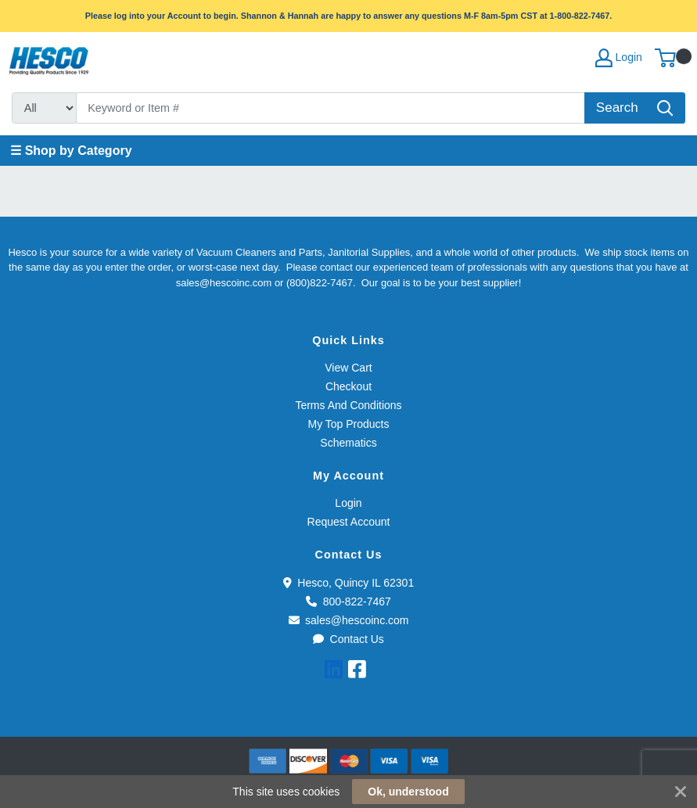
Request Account (348, 521)
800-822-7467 (348, 601)
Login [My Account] (618, 57)
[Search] (331, 108)
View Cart (348, 367)
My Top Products (348, 424)
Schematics (348, 442)
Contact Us (348, 639)
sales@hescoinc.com (349, 620)
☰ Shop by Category (70, 150)
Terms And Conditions (348, 405)
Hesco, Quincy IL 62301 (348, 582)
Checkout (348, 386)
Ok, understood (408, 791)
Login (348, 503)
